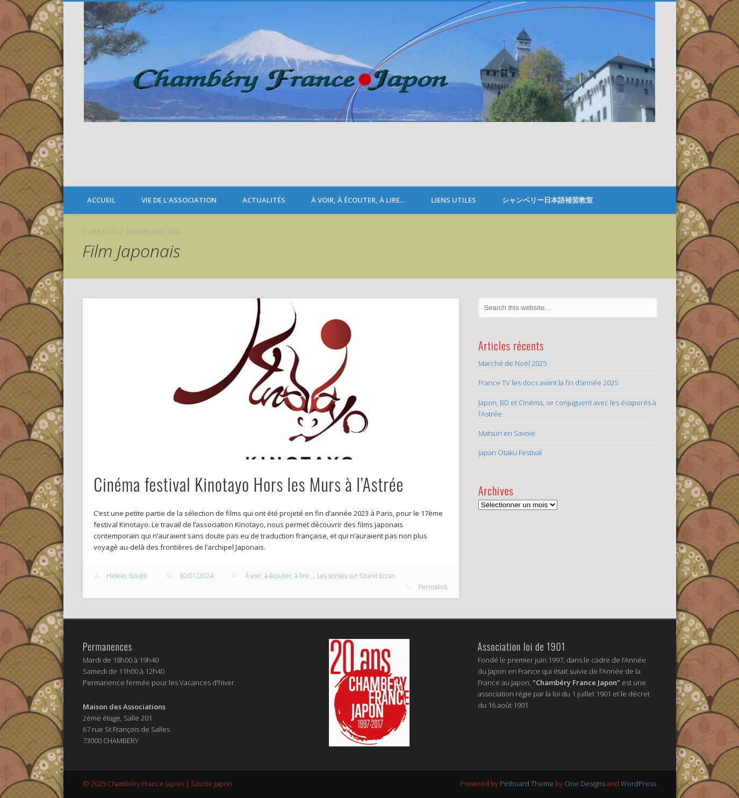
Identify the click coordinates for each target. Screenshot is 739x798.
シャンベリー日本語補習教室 (547, 200)
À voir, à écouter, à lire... (279, 575)
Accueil (101, 200)
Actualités (263, 200)
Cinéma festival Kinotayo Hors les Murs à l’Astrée (249, 484)
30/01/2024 (196, 575)
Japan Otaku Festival (510, 452)
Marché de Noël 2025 (512, 363)
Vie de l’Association (179, 200)
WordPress (638, 783)
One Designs (584, 783)
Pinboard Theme (527, 783)
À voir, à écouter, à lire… (358, 200)
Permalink (433, 587)
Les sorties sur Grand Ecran (356, 575)
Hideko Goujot (126, 575)
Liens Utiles (453, 200)
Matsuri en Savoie (506, 433)
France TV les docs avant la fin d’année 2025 (548, 382)
